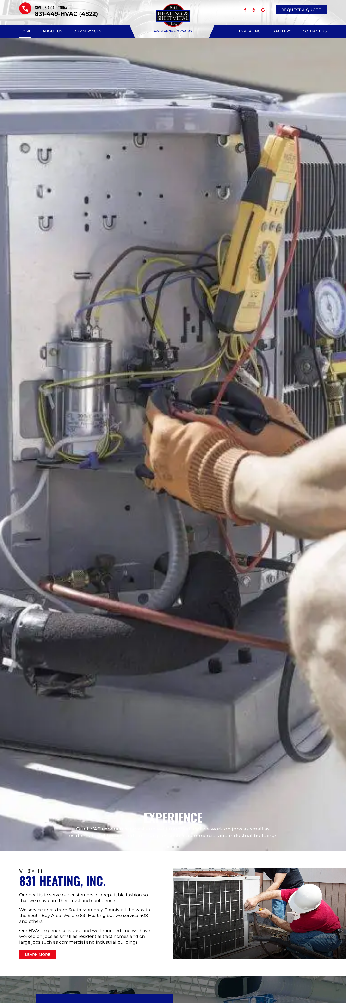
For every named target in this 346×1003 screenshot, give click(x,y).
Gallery (282, 31)
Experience (251, 31)
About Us (52, 31)
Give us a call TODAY (51, 8)
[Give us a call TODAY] (25, 8)
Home (25, 31)
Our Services (87, 31)
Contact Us (315, 31)
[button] (168, 847)
